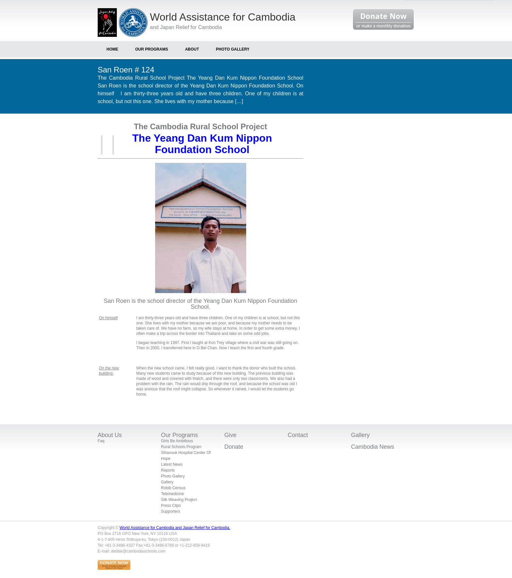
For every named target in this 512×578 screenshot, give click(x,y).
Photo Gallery (173, 476)
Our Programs (179, 435)
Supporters (170, 511)
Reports (168, 470)
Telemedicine (172, 494)
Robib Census (173, 488)
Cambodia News (372, 447)
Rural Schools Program (181, 447)
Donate (233, 447)
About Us (110, 435)
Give (230, 435)
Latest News (172, 464)
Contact (298, 435)
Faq (101, 441)
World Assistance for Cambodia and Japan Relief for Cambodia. (175, 527)
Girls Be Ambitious (177, 441)
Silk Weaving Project (179, 499)
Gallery (167, 482)
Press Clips (171, 505)
